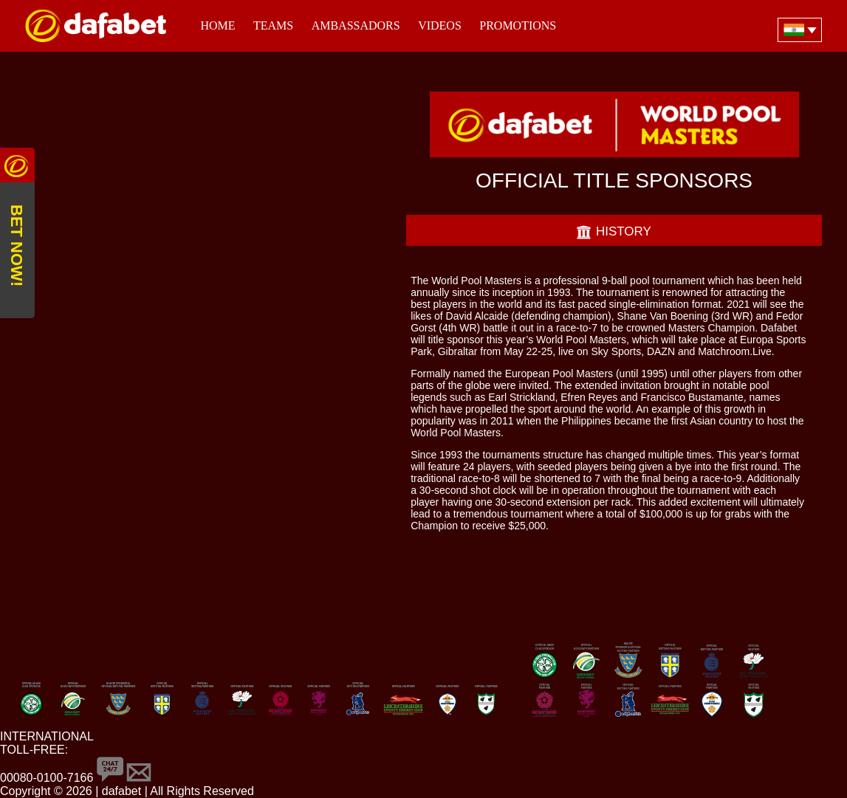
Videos (440, 25)
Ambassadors (356, 25)
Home (217, 25)
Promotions (517, 25)
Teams (273, 25)
